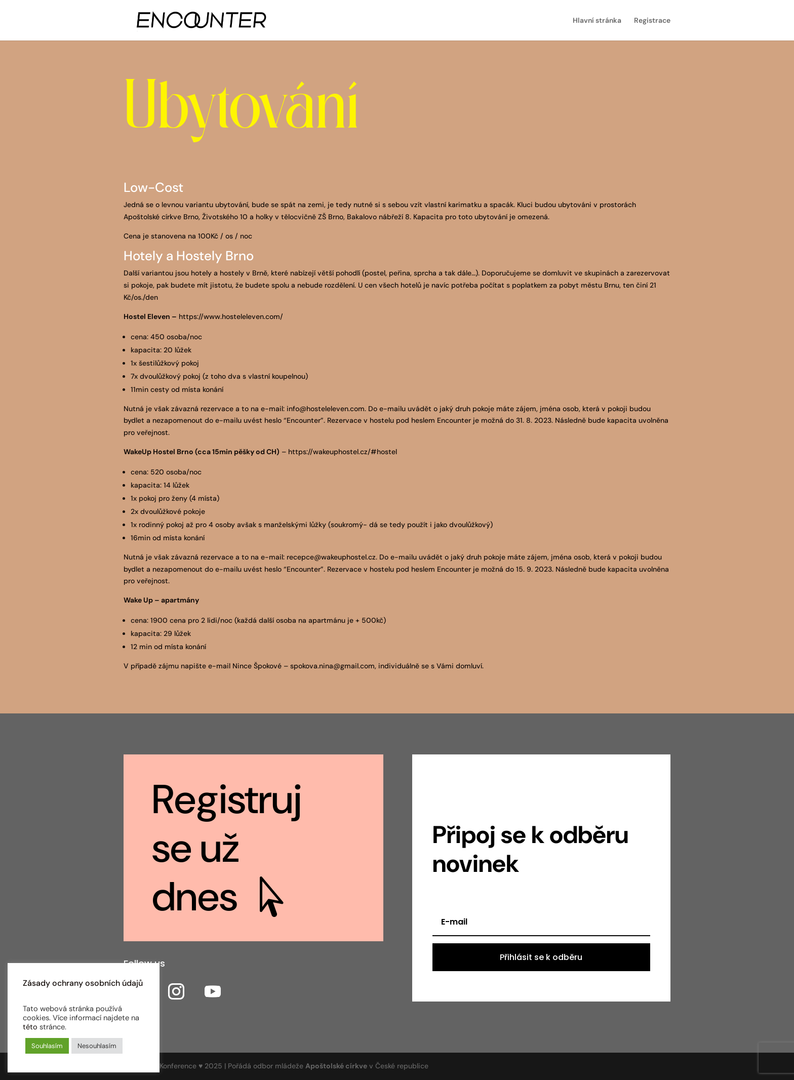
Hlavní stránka (597, 21)
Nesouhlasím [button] (96, 1046)
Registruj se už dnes (227, 848)
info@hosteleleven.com (326, 408)
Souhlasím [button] (47, 1046)
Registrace (652, 21)
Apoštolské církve (336, 1065)
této (30, 1027)
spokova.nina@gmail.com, (333, 665)
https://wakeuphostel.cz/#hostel (342, 451)
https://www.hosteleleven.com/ (231, 316)
